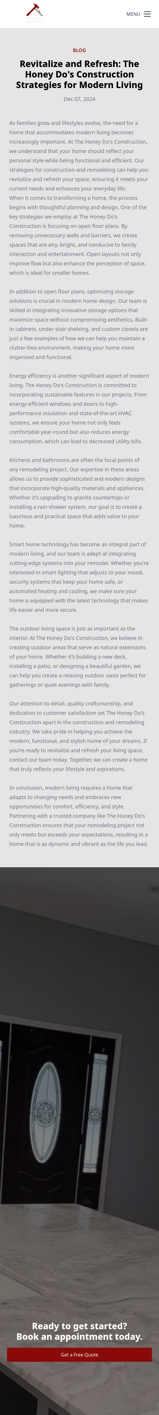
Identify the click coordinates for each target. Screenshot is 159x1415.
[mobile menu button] (147, 14)
